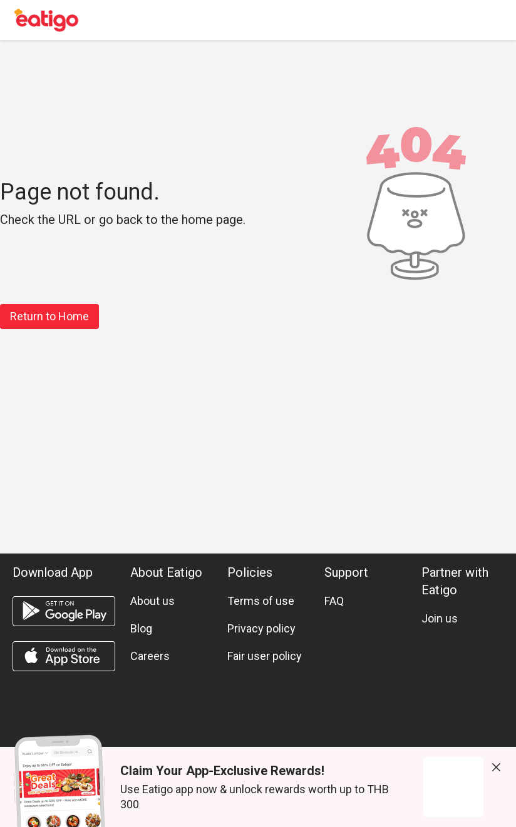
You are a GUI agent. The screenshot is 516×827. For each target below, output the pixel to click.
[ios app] (64, 656)
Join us (439, 618)
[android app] (64, 611)
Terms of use (260, 600)
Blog (141, 628)
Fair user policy (264, 655)
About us (152, 600)
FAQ (334, 600)
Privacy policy (261, 628)
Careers (150, 655)
